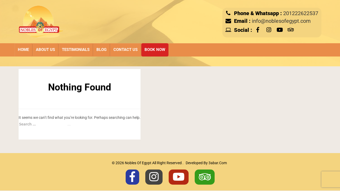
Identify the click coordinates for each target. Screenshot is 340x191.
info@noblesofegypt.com (281, 21)
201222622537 (300, 13)
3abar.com (218, 163)
